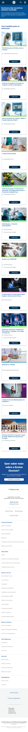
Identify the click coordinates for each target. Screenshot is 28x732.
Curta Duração (5, 604)
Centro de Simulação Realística (9, 629)
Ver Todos (4, 650)
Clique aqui (11, 708)
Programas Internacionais (8, 567)
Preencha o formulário (14, 479)
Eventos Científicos (6, 612)
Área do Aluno (4, 659)
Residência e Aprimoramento (8, 592)
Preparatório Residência (7, 588)
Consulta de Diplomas (6, 667)
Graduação (4, 584)
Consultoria (4, 642)
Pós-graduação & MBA (7, 596)
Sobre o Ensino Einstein (7, 529)
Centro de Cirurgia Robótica (8, 633)
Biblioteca (3, 537)
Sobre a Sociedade (6, 525)
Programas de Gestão (6, 608)
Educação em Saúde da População (10, 559)
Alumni (3, 554)
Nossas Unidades (5, 533)
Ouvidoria (3, 684)
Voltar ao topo (14, 489)
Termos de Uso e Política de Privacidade (14, 722)
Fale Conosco (4, 680)
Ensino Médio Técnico (6, 576)
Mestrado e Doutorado (7, 600)
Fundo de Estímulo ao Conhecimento (10, 563)
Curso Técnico (5, 580)
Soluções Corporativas (7, 646)
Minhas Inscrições (6, 671)
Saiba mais (14, 61)
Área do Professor (6, 663)
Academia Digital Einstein (7, 616)
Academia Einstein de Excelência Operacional (12, 541)
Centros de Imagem (6, 625)
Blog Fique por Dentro (6, 546)
